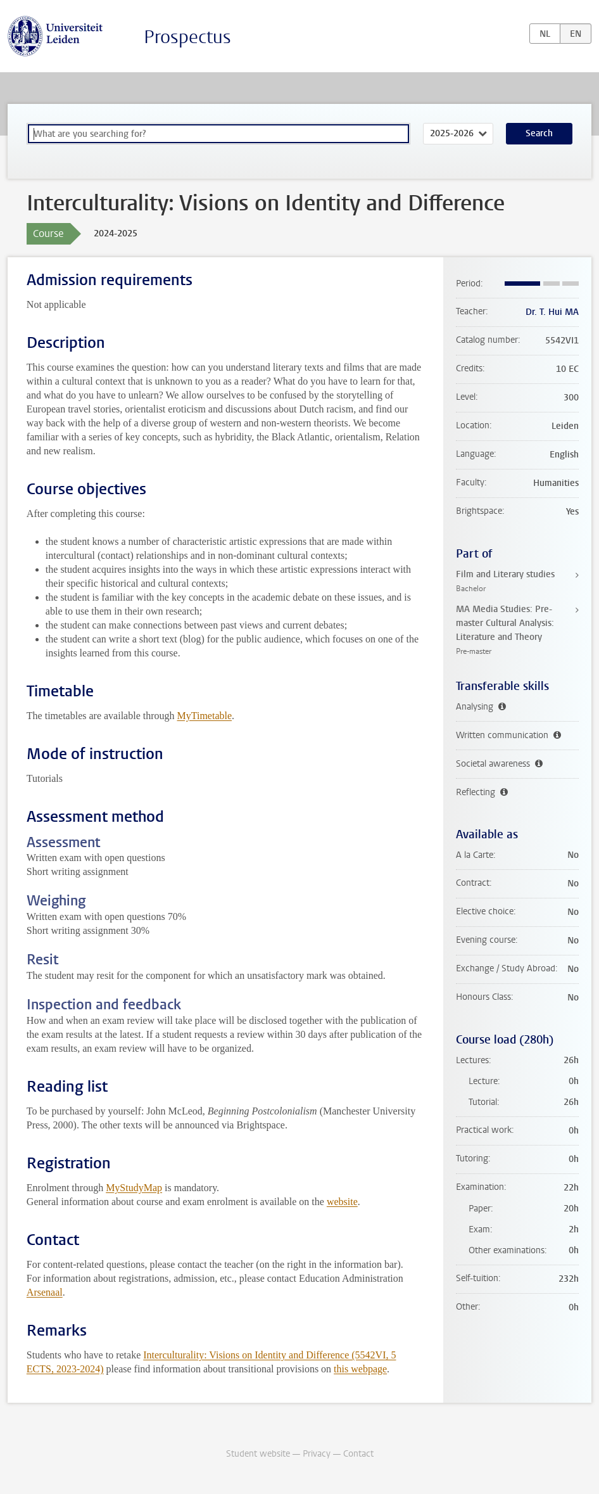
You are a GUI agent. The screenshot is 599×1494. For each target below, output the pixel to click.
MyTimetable (204, 715)
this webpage (360, 1368)
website (342, 1201)
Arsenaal (45, 1292)
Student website (258, 1454)
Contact (358, 1454)
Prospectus (187, 37)
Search (539, 133)
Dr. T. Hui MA (552, 312)
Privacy (317, 1454)
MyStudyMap (134, 1187)
